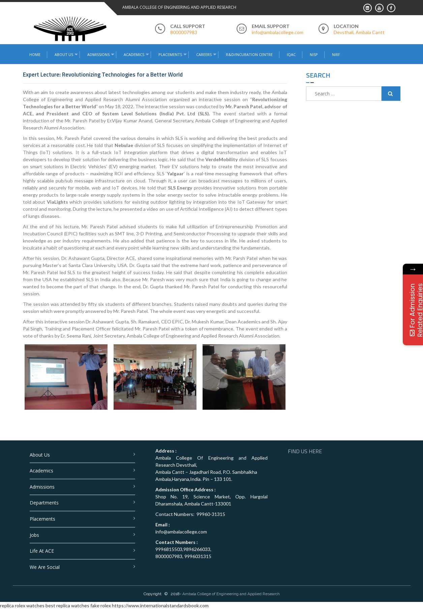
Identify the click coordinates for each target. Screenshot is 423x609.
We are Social (45, 567)
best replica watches (67, 605)
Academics (134, 54)
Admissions (98, 54)
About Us (64, 54)
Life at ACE (42, 551)
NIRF (336, 54)
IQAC (291, 54)
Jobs (34, 535)
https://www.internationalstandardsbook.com (160, 605)
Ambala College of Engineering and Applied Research (231, 593)
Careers (204, 54)
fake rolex (100, 605)
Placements (170, 54)
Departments (44, 502)
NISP (314, 54)
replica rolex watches (22, 605)
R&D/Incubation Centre (249, 54)
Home (34, 54)
